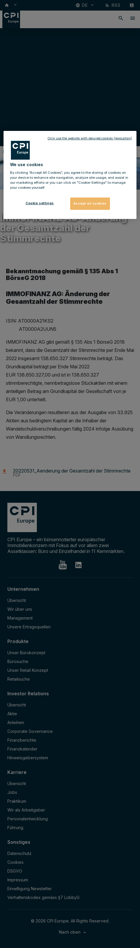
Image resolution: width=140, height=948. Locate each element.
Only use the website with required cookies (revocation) (89, 138)
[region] (70, 175)
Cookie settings (40, 203)
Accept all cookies (90, 203)
